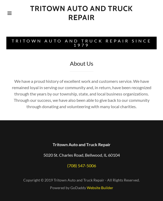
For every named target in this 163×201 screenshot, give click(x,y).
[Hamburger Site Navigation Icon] (17, 13)
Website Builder (100, 187)
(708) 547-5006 (81, 165)
